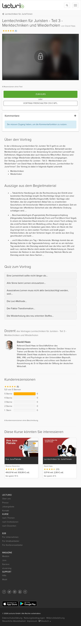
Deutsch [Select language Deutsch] (45, 621)
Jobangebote (8, 506)
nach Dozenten (9, 526)
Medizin (5, 556)
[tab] (40, 276)
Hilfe (4, 575)
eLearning (6, 568)
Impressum (32, 621)
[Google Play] (28, 603)
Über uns (6, 498)
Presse (5, 502)
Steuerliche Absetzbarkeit (14, 621)
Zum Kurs (41, 94)
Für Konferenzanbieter (12, 545)
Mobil (4, 579)
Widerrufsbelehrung (55, 618)
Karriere (5, 564)
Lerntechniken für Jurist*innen (18, 14)
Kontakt (5, 510)
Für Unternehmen (10, 537)
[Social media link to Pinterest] (14, 592)
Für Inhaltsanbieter (10, 541)
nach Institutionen (10, 522)
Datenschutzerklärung (12, 618)
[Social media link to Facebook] (4, 592)
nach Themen (8, 518)
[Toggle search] (67, 5)
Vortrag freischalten (40, 103)
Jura (4, 560)
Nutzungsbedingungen (34, 618)
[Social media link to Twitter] (9, 592)
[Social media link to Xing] (25, 592)
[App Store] (10, 603)
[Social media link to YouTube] (20, 592)
